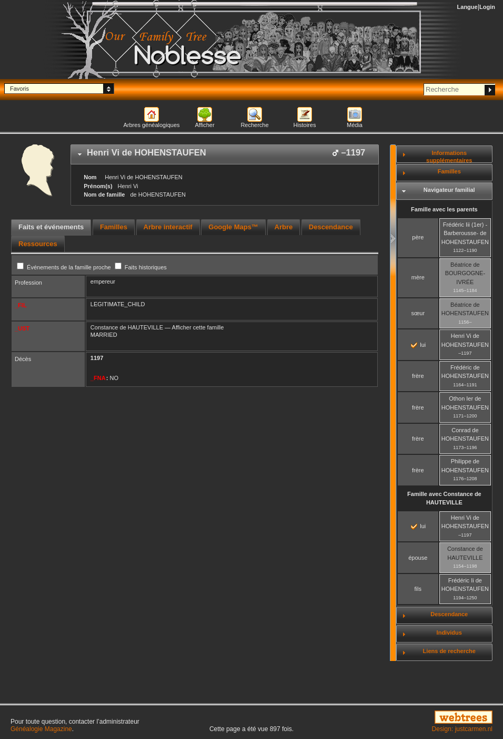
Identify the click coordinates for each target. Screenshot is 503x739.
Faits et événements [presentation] (51, 227)
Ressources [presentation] (37, 244)
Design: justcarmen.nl (462, 729)
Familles (449, 171)
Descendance (449, 614)
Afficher (204, 125)
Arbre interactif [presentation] (168, 227)
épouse (417, 558)
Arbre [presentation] (284, 227)
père (418, 237)
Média (355, 125)
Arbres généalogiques (151, 125)
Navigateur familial (449, 190)
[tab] (225, 154)
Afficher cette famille (198, 327)
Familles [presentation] (113, 227)
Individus (449, 632)
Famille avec (444, 498)
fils (418, 589)
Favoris (19, 88)
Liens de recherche (449, 651)
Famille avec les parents (444, 209)
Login (487, 7)
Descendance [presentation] (331, 227)
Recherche (254, 125)
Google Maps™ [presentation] (233, 227)
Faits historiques (141, 267)
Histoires (305, 125)
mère (418, 277)
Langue (467, 7)
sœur (418, 313)
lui (418, 345)
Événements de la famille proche (65, 267)
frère (418, 376)
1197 (96, 358)
